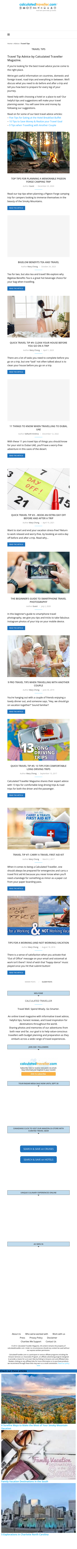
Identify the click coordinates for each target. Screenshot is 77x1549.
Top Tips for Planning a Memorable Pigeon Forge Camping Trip (38, 180)
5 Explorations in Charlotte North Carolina (24, 1534)
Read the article (16, 208)
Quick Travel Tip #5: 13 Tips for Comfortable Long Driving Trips (38, 767)
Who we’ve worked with (36, 1334)
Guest (31, 186)
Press (22, 1337)
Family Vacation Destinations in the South (24, 1481)
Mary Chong (32, 266)
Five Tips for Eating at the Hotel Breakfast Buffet (35, 117)
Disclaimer (52, 1337)
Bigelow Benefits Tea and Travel (38, 262)
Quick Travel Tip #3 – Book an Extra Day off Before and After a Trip (38, 516)
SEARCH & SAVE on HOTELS (38, 1159)
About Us (16, 1334)
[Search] (68, 34)
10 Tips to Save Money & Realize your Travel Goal (35, 121)
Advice (16, 43)
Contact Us (51, 1341)
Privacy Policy (36, 1337)
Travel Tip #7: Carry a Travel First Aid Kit (38, 854)
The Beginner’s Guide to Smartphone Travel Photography (38, 600)
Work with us (58, 1334)
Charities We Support (31, 1341)
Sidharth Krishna (32, 434)
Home (9, 43)
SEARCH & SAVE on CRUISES (38, 1148)
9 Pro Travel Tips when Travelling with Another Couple (38, 684)
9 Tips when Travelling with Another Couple (32, 125)
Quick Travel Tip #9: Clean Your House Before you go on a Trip (38, 344)
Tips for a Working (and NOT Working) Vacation (38, 942)
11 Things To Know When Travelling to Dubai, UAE (38, 428)
